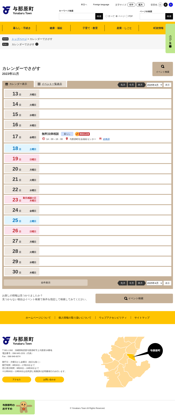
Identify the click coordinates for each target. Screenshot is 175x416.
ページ (121, 16)
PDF (130, 16)
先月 (123, 84)
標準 (131, 4)
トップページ (19, 39)
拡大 (140, 4)
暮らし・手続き (22, 28)
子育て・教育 (90, 28)
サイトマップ (142, 317)
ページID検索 (146, 11)
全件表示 (45, 282)
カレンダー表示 (18, 84)
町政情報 (158, 28)
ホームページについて (38, 317)
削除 (36, 44)
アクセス (16, 379)
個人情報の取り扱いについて (74, 317)
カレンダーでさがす (23, 44)
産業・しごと (124, 28)
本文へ (84, 4)
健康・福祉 (56, 28)
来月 (140, 84)
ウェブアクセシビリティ (113, 317)
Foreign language (101, 4)
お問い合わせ (49, 379)
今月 (131, 84)
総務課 (106, 139)
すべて (111, 16)
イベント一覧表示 (52, 84)
